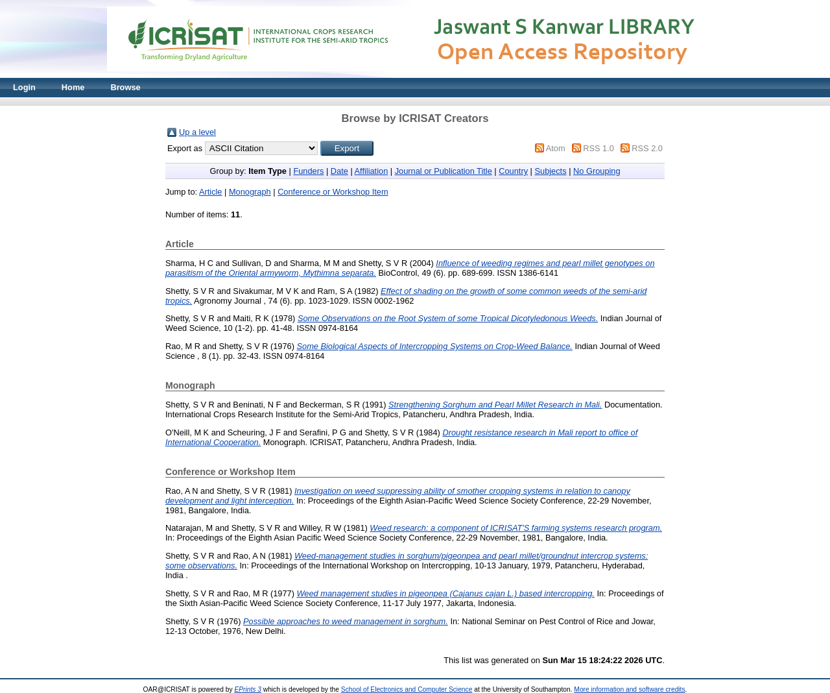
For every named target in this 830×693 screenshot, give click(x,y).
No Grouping (597, 171)
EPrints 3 (247, 689)
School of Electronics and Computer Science (407, 689)
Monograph (250, 192)
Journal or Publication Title (443, 171)
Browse (125, 87)
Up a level (197, 132)
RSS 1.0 (598, 148)
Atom (555, 148)
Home (73, 87)
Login (24, 87)
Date (339, 171)
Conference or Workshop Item (333, 192)
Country (513, 171)
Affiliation (371, 171)
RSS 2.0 (647, 148)
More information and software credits (629, 689)
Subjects (550, 171)
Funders (308, 171)
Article (210, 192)
